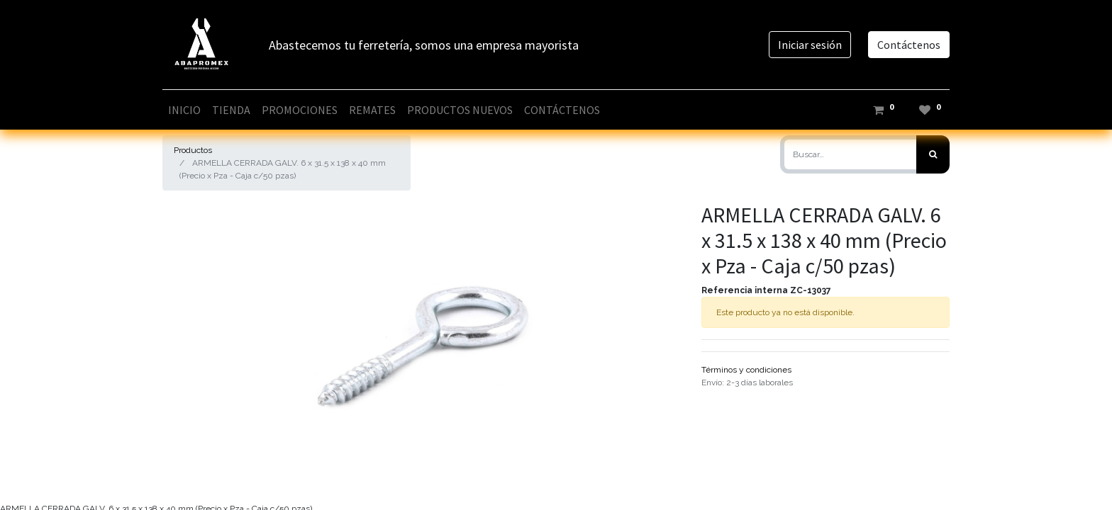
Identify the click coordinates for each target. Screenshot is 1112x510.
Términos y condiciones (746, 370)
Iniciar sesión (810, 45)
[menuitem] (184, 110)
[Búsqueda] (933, 154)
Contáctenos (908, 45)
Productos (193, 150)
